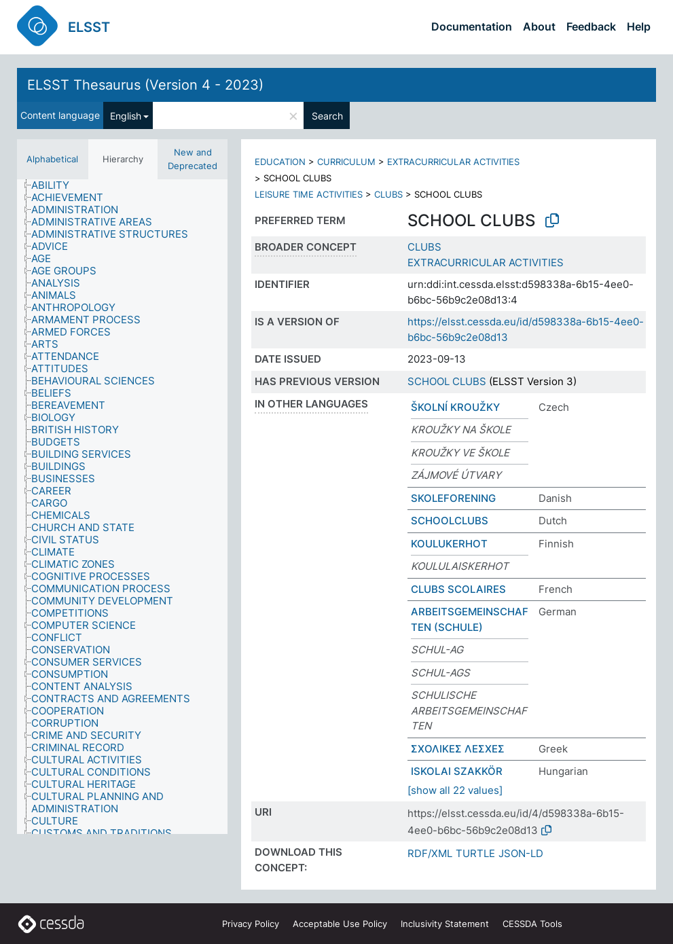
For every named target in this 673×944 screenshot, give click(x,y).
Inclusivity (445, 923)
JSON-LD (520, 853)
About (539, 26)
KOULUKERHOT (449, 543)
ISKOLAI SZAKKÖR (457, 771)
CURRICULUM (346, 161)
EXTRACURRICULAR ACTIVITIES (453, 161)
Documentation (471, 26)
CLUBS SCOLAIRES (458, 589)
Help (639, 26)
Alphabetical (52, 158)
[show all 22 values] (455, 790)
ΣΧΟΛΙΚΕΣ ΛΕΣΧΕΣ (458, 748)
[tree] (122, 506)
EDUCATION (280, 161)
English (125, 116)
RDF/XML (429, 853)
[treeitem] (56, 185)
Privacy (250, 923)
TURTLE (475, 853)
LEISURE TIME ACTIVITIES (309, 194)
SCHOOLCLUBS (449, 520)
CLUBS (388, 194)
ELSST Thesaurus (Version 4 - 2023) (145, 85)
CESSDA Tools (532, 923)
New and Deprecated (192, 159)
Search (327, 116)
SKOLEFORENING (453, 498)
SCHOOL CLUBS (446, 381)
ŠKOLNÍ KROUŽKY (455, 407)
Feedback (591, 26)
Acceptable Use (340, 923)
